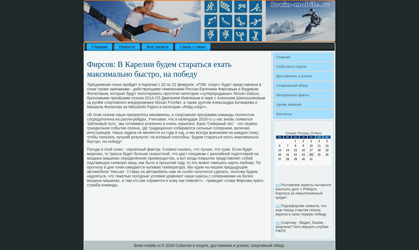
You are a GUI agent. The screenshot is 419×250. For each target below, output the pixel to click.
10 (311, 145)
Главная (99, 46)
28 (287, 159)
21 (287, 154)
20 (279, 154)
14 (287, 150)
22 (295, 154)
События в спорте (291, 66)
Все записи (157, 46)
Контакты (284, 114)
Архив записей (288, 104)
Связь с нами (193, 46)
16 (303, 150)
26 (326, 154)
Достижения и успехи (294, 76)
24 (311, 154)
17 (311, 150)
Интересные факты (292, 95)
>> (278, 185)
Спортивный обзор (292, 85)
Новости (127, 46)
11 (319, 145)
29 (295, 159)
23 (303, 154)
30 (303, 159)
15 (295, 150)
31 (311, 159)
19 (326, 150)
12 (326, 145)
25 (319, 154)
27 (279, 159)
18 (319, 150)
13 (279, 150)
